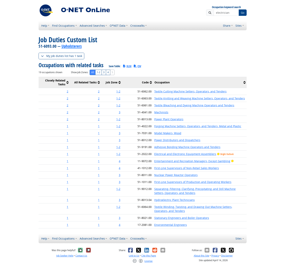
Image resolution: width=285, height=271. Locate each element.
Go (242, 12)
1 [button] (67, 126)
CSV (137, 66)
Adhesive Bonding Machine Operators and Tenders (187, 147)
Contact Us (81, 255)
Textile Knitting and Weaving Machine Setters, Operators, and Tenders (199, 98)
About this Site (201, 255)
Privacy (215, 255)
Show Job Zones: (79, 72)
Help (44, 25)
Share (226, 25)
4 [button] (119, 161)
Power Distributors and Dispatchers (177, 140)
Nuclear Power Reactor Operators (176, 175)
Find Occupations (63, 25)
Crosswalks (137, 25)
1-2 (98, 72)
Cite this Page (148, 255)
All (92, 72)
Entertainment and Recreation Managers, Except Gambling (192, 161)
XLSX (127, 66)
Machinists (161, 112)
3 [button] (119, 112)
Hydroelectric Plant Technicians (174, 200)
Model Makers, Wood (167, 133)
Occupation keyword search (226, 7)
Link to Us (134, 255)
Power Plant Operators (168, 119)
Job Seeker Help (64, 255)
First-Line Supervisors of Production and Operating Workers (192, 182)
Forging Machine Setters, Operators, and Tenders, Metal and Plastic (197, 126)
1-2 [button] (118, 91)
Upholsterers (72, 46)
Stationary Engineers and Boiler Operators (181, 218)
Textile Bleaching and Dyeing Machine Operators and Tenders (194, 105)
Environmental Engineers (170, 225)
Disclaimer (227, 255)
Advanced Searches (92, 25)
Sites (238, 25)
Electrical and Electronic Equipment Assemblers (185, 154)
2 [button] (67, 91)
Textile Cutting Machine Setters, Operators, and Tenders (190, 91)
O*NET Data (117, 25)
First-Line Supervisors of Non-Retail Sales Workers (186, 168)
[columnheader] (54, 82)
